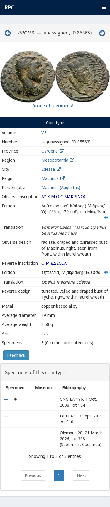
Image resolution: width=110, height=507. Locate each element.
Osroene (49, 151)
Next (81, 475)
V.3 (44, 132)
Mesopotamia (54, 160)
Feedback (16, 355)
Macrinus (50, 178)
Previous (33, 475)
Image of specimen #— (55, 105)
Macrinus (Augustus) (60, 187)
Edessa (48, 169)
